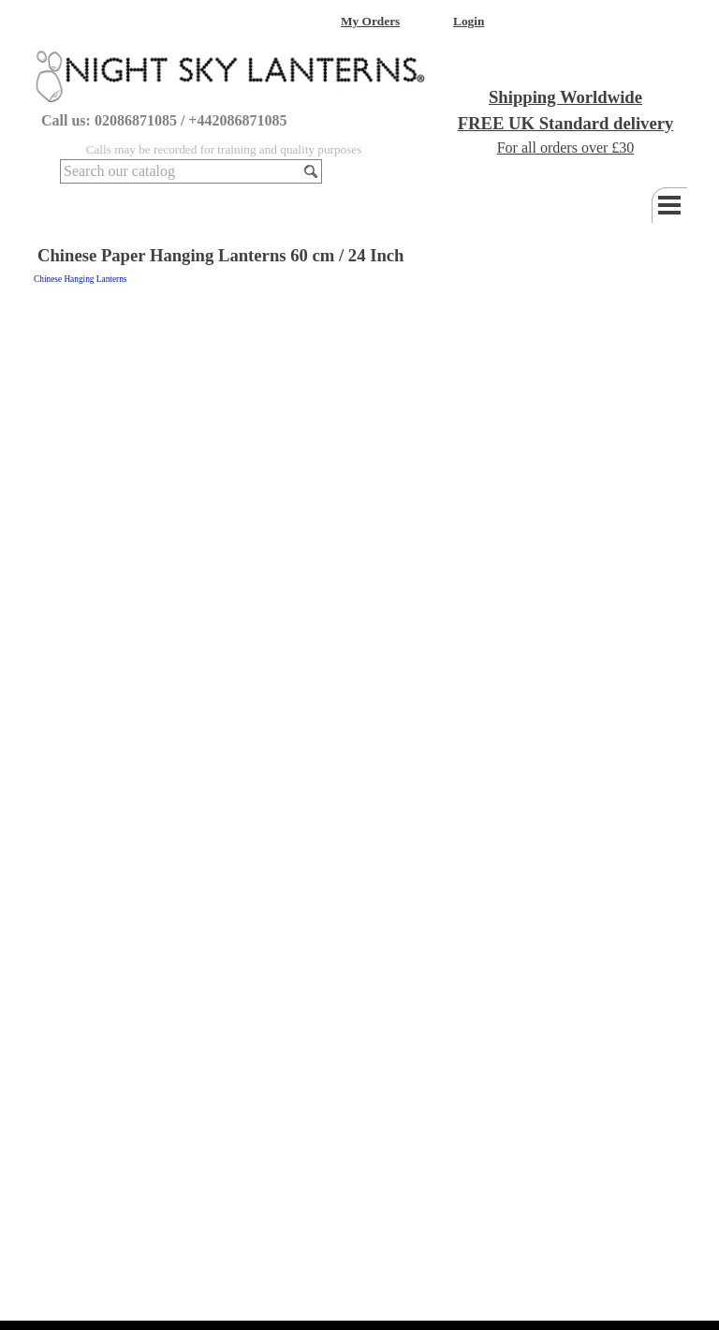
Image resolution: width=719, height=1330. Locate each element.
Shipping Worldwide (565, 97)
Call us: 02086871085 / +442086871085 (163, 120)
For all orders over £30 (566, 147)
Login (468, 21)
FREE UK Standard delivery (566, 123)
